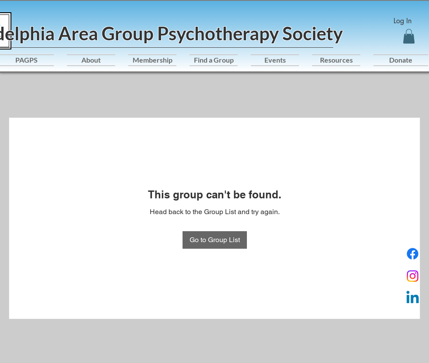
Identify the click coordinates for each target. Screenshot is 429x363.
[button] (409, 36)
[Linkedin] (412, 298)
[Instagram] (412, 276)
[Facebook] (412, 253)
